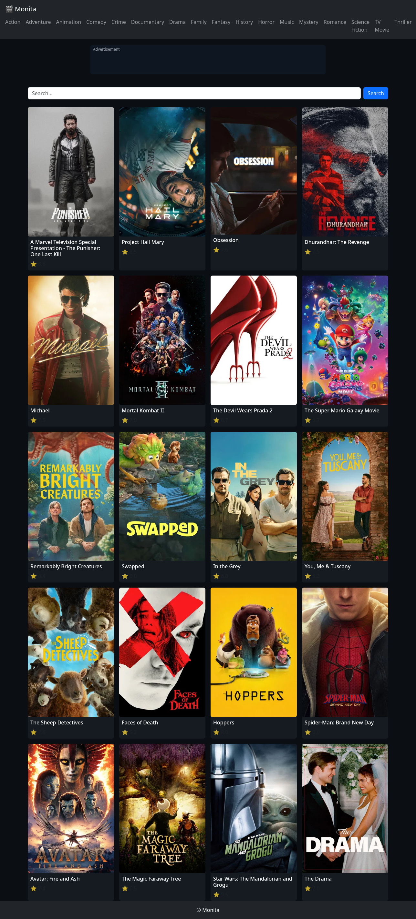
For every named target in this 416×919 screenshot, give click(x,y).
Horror (266, 21)
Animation (68, 21)
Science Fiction (360, 25)
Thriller (402, 21)
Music (287, 21)
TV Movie (382, 25)
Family (199, 21)
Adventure (38, 21)
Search (376, 93)
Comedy (96, 21)
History (244, 21)
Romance (335, 21)
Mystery (308, 21)
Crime (118, 21)
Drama (177, 21)
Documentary (147, 21)
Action (12, 21)
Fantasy (221, 21)
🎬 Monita (20, 9)
